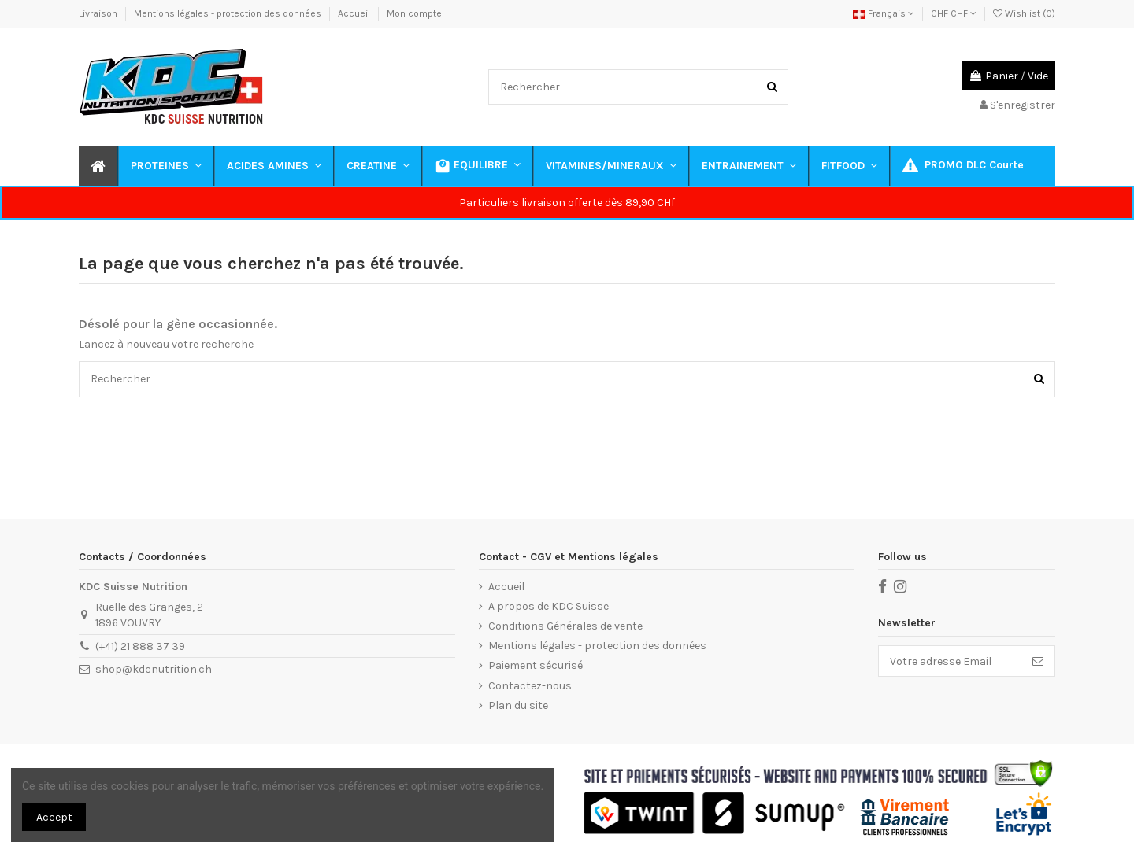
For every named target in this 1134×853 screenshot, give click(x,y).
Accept (54, 817)
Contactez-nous (530, 685)
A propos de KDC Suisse (548, 606)
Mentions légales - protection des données (229, 13)
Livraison (99, 13)
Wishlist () (1024, 13)
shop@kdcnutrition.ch (153, 669)
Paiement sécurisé (535, 665)
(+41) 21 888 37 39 (140, 646)
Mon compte (414, 13)
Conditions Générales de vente (565, 626)
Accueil (355, 13)
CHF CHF (953, 13)
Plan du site (518, 705)
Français (883, 13)
